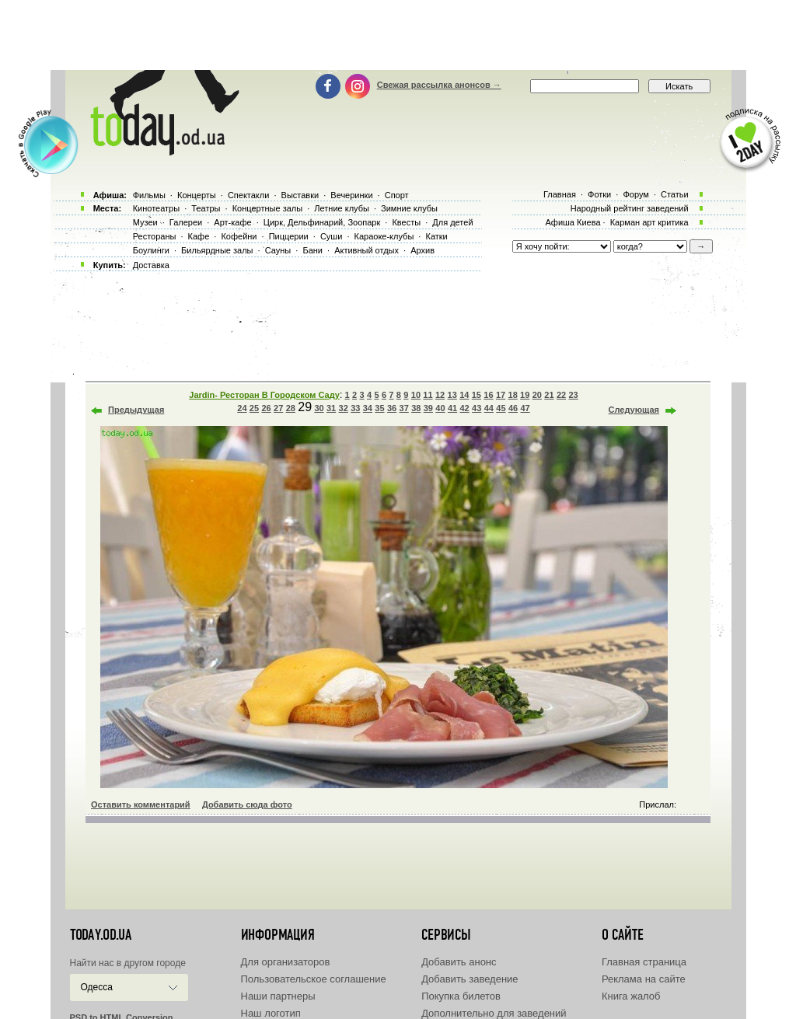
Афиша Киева (572, 222)
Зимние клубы (409, 208)
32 (343, 408)
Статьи (675, 194)
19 (524, 395)
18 (513, 395)
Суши (331, 236)
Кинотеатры (156, 208)
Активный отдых (366, 250)
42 (465, 408)
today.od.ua (100, 935)
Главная (559, 194)
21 (548, 395)
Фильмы (149, 195)
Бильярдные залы (217, 250)
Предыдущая (136, 409)
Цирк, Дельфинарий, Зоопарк (322, 222)
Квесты (406, 222)
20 (537, 395)
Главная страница (644, 962)
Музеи (145, 222)
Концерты (196, 195)
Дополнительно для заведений (493, 1013)
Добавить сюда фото (247, 804)
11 (427, 395)
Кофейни (239, 236)
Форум (635, 194)
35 (379, 408)
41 (452, 408)
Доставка (151, 265)
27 (278, 408)
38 (416, 408)
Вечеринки (351, 195)
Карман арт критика (649, 222)
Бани (312, 250)
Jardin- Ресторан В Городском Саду (264, 395)
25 (254, 408)
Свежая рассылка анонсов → (439, 84)
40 (440, 408)
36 (391, 408)
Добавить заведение (469, 979)
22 (561, 395)
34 (367, 408)
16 (488, 395)
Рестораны (154, 236)
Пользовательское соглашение (313, 979)
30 (318, 408)
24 (241, 408)
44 (489, 408)
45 (500, 408)
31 (331, 408)
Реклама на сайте (644, 979)
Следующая (634, 409)
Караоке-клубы (384, 236)
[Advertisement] (398, 35)
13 (452, 395)
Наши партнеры (278, 996)
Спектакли (249, 195)
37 (404, 408)
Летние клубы (341, 208)
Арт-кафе (232, 222)
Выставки (300, 195)
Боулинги (151, 250)
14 (464, 395)
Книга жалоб (631, 996)
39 (428, 408)
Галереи (185, 222)
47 (524, 408)
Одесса (97, 987)
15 (476, 395)
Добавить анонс (458, 962)
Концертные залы (267, 208)
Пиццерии (289, 236)
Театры (205, 208)
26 (266, 408)
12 (440, 395)
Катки (436, 236)
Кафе (199, 236)
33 (355, 408)
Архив (422, 250)
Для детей (452, 222)
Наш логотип (271, 1013)
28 (290, 408)
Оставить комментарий (140, 804)
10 (416, 395)
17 (500, 395)
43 (476, 408)
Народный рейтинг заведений (630, 208)
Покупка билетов (461, 996)
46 (513, 408)
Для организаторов (285, 962)
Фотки (599, 194)
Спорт (397, 195)
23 (573, 395)
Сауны (278, 250)
